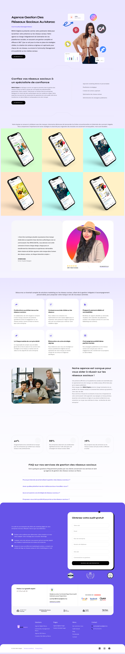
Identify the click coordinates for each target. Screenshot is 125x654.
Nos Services (50, 3)
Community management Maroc (42, 631)
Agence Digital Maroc (41, 627)
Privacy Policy (38, 650)
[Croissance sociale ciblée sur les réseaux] (50, 304)
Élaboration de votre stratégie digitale (60, 342)
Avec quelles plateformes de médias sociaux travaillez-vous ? (48, 487)
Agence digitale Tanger (59, 627)
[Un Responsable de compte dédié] (16, 335)
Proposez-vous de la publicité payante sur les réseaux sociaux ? (49, 500)
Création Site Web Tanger (59, 629)
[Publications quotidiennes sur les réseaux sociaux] (16, 304)
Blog (69, 3)
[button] (18, 56)
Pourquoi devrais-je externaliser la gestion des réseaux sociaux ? (49, 480)
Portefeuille (61, 3)
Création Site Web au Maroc (43, 637)
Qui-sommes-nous (79, 3)
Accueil (41, 3)
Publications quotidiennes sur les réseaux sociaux (26, 311)
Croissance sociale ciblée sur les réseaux (61, 311)
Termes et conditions (29, 650)
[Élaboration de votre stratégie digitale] (50, 335)
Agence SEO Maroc (40, 635)
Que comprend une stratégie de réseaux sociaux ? (43, 494)
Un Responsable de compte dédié (25, 342)
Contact (74, 638)
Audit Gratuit (76, 630)
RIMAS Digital (18, 650)
